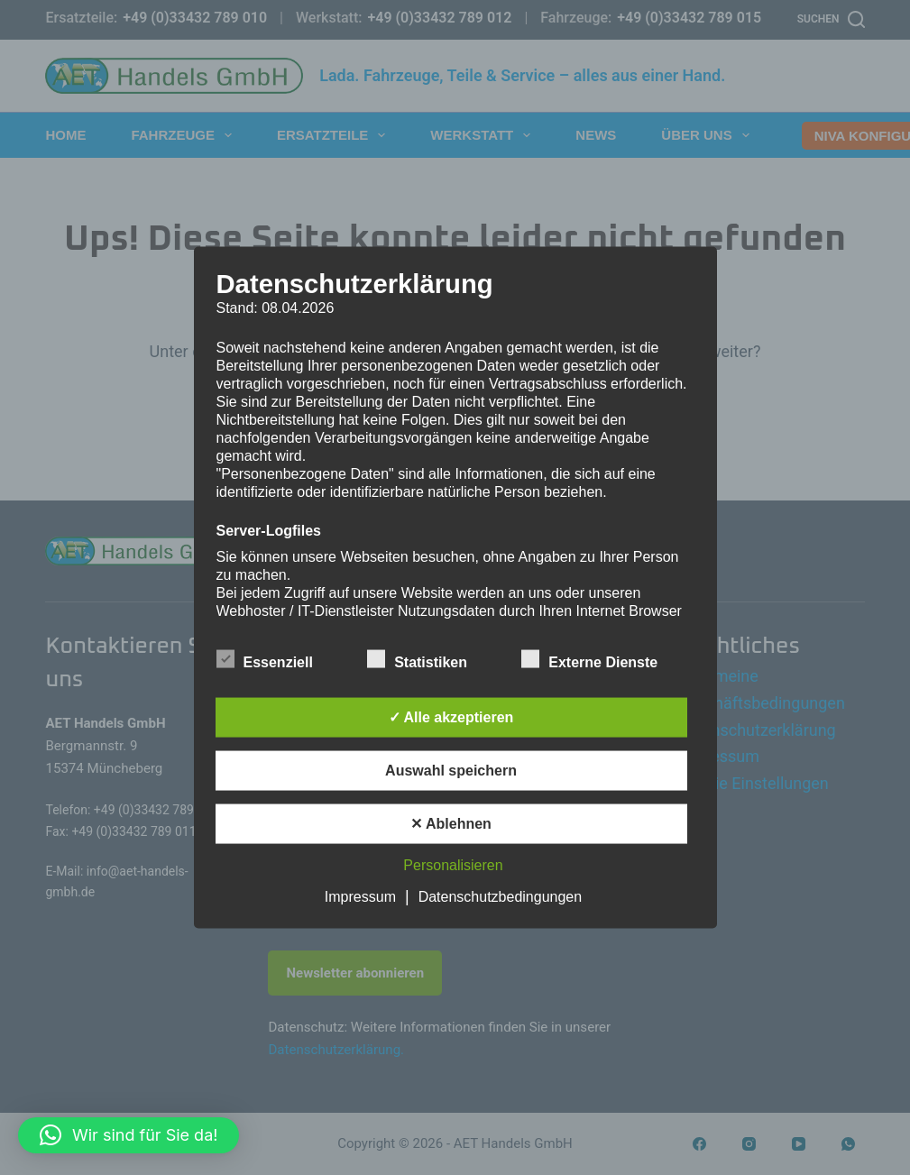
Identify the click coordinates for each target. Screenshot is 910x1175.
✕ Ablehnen (451, 823)
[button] (128, 1135)
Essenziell (264, 659)
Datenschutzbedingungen (500, 896)
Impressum (360, 896)
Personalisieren (452, 865)
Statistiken (417, 659)
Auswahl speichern (451, 770)
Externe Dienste (589, 659)
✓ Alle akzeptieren (451, 717)
